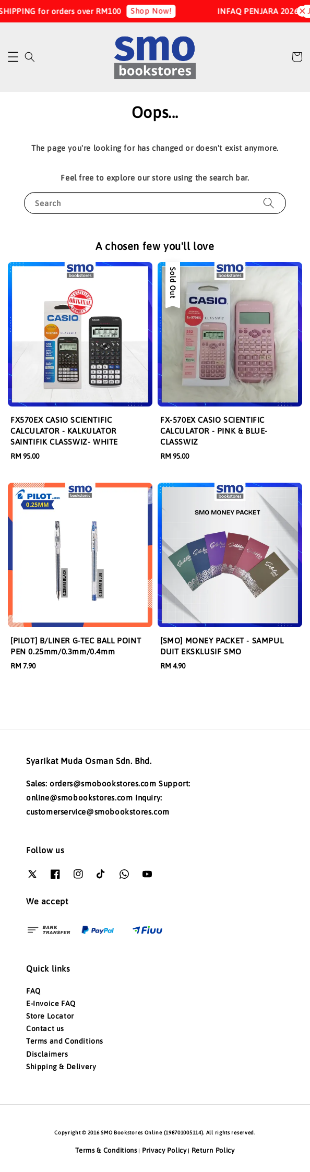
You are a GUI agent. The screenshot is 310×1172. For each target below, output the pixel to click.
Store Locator (50, 1016)
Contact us (45, 1028)
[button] (13, 56)
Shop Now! (156, 10)
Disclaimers (47, 1054)
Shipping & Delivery (61, 1066)
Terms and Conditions (64, 1041)
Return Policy (213, 1150)
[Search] (268, 203)
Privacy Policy (164, 1150)
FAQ (33, 991)
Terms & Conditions (106, 1150)
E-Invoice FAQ (51, 1003)
